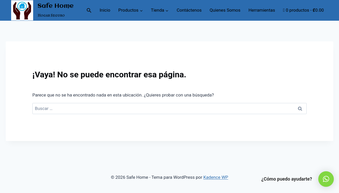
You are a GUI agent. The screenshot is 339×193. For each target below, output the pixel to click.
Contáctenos (189, 10)
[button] (89, 10)
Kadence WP (215, 177)
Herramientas (261, 10)
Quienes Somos (225, 10)
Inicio (105, 10)
